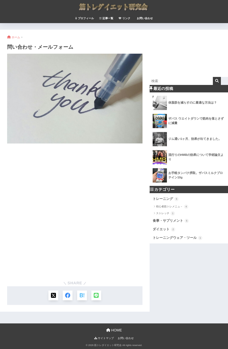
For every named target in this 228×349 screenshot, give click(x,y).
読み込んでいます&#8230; (74, 209)
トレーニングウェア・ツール (177, 238)
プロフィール (84, 18)
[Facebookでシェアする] (67, 295)
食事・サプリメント (171, 221)
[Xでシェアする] (53, 295)
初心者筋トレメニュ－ (172, 207)
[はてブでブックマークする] (82, 295)
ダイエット (164, 229)
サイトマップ (104, 338)
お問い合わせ (144, 18)
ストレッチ (165, 213)
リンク (124, 18)
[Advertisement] (189, 53)
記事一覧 (106, 18)
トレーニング (166, 199)
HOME (114, 330)
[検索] (217, 81)
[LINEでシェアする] (96, 295)
